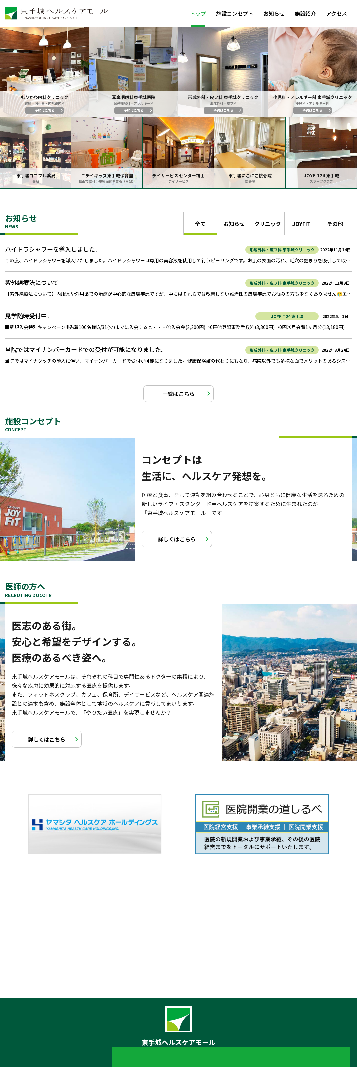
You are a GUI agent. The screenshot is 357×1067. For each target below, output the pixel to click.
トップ (198, 13)
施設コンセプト (234, 13)
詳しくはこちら (177, 539)
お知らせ (274, 13)
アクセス (336, 13)
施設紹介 (305, 13)
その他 (335, 224)
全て (200, 224)
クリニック (267, 224)
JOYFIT (301, 224)
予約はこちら (45, 110)
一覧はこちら (178, 394)
